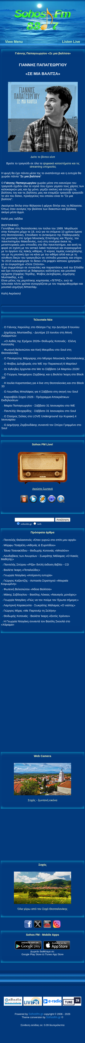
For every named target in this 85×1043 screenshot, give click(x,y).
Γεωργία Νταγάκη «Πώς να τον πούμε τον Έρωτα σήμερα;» (41, 599)
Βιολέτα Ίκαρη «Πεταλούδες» (22, 569)
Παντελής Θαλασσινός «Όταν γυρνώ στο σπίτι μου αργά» (40, 539)
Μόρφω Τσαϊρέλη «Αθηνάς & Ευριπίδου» (29, 545)
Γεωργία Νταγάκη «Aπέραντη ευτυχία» (28, 575)
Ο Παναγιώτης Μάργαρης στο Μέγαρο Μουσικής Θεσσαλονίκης (44, 358)
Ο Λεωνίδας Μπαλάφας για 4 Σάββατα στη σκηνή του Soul (41, 391)
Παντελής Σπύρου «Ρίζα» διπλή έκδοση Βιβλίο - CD (36, 564)
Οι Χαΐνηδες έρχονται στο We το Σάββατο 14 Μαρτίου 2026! (41, 369)
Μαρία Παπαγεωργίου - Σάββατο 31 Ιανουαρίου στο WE (39, 405)
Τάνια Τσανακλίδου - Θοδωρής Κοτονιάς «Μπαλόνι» (36, 550)
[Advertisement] (42, 692)
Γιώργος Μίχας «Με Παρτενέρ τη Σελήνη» (30, 610)
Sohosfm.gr (36, 1013)
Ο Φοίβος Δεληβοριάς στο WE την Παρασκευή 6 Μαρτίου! (40, 363)
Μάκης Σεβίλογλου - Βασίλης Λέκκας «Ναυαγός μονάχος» (40, 594)
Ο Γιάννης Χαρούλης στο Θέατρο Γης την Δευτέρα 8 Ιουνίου (41, 327)
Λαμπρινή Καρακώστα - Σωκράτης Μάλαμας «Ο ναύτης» (39, 605)
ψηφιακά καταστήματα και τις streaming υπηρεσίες (54, 165)
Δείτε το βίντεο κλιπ (43, 156)
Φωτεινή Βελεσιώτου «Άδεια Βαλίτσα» (28, 589)
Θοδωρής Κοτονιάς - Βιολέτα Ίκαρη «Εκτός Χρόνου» (37, 616)
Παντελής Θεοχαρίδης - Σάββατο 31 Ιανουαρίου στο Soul (40, 410)
